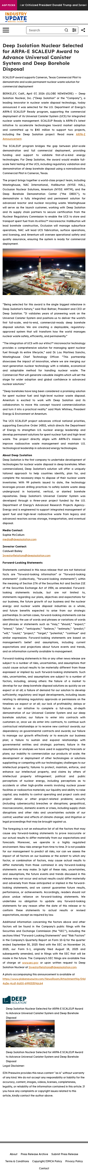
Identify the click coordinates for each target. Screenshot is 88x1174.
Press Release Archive (34, 1154)
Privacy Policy (74, 1161)
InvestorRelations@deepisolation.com (26, 555)
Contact (44, 1168)
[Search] (44, 30)
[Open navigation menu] (6, 30)
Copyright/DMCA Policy (47, 1161)
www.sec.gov (30, 962)
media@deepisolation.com (19, 539)
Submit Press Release (64, 1154)
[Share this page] (83, 30)
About (13, 1154)
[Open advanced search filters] (74, 30)
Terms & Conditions (17, 1161)
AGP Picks (8, 5)
